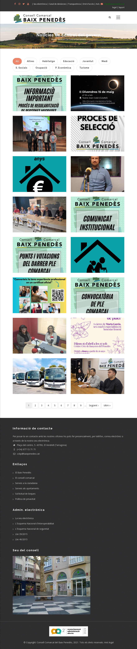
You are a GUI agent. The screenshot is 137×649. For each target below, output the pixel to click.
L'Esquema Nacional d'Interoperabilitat (34, 523)
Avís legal (109, 642)
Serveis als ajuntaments (27, 488)
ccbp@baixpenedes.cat (26, 453)
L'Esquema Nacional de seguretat (32, 528)
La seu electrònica (24, 518)
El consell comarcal (24, 477)
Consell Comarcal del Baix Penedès (54, 642)
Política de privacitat (25, 498)
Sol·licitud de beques (25, 493)
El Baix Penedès (23, 472)
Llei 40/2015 (21, 539)
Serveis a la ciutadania (26, 483)
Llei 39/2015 (21, 534)
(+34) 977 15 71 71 (24, 449)
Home (54, 39)
